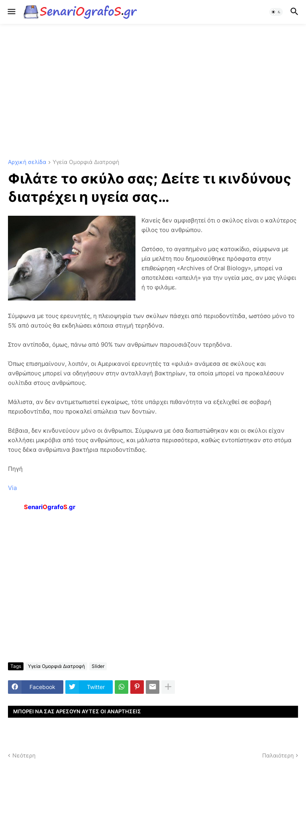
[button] (11, 12)
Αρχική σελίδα (27, 162)
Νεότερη (23, 755)
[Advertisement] (153, 91)
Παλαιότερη (278, 755)
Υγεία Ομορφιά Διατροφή (86, 162)
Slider (98, 666)
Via (12, 488)
